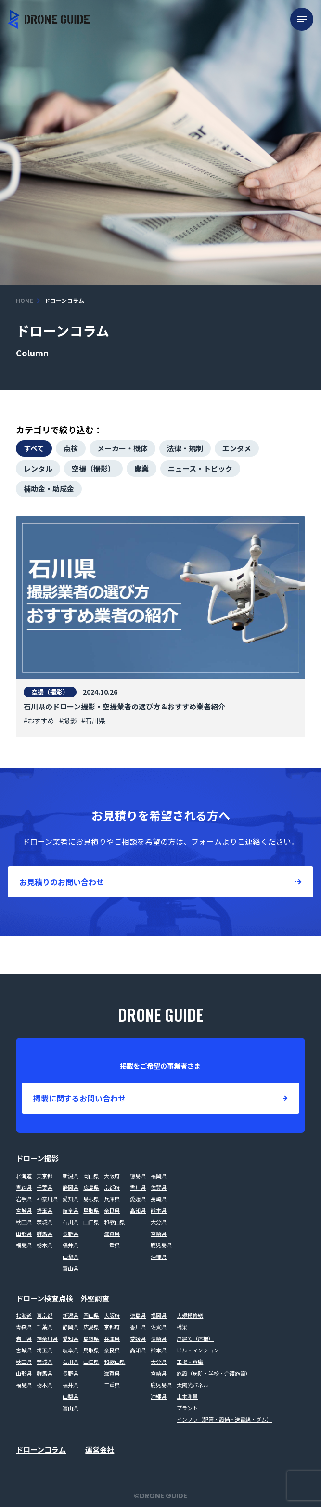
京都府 (112, 1187)
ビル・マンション (198, 1350)
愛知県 (70, 1199)
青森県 (24, 1187)
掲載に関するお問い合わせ (79, 1098)
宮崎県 (159, 1233)
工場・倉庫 (190, 1361)
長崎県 (159, 1199)
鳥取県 (91, 1210)
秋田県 (24, 1222)
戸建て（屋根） (195, 1338)
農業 (141, 468)
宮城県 (24, 1210)
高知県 (138, 1210)
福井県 (70, 1245)
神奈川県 (47, 1199)
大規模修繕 (190, 1315)
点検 (71, 448)
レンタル (38, 468)
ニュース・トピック (200, 468)
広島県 (91, 1187)
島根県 (91, 1199)
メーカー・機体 (122, 448)
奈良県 (112, 1210)
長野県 (70, 1233)
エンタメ (236, 448)
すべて (34, 448)
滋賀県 (112, 1233)
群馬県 (44, 1233)
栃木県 (44, 1245)
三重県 (112, 1245)
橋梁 (182, 1327)
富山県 (70, 1268)
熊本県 (159, 1210)
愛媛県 (138, 1199)
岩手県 (24, 1199)
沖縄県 (159, 1256)
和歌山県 (114, 1222)
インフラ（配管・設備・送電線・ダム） (224, 1419)
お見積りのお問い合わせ (61, 882)
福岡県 (159, 1175)
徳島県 (138, 1175)
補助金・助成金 (49, 489)
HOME (24, 300)
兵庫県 (112, 1199)
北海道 (24, 1175)
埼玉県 (44, 1210)
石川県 (70, 1222)
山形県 (24, 1233)
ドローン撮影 (37, 1158)
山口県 (91, 1222)
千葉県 (44, 1187)
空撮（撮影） (93, 468)
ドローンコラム (41, 1449)
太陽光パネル (192, 1385)
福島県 (24, 1245)
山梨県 (70, 1256)
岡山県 (91, 1175)
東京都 (44, 1175)
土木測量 (187, 1396)
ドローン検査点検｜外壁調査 (62, 1298)
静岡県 (70, 1187)
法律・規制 (185, 448)
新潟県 (70, 1175)
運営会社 (99, 1449)
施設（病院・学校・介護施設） (214, 1373)
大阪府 (112, 1175)
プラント (187, 1408)
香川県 (138, 1187)
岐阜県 (70, 1210)
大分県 (159, 1222)
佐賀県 (159, 1187)
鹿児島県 (161, 1245)
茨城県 (44, 1222)
